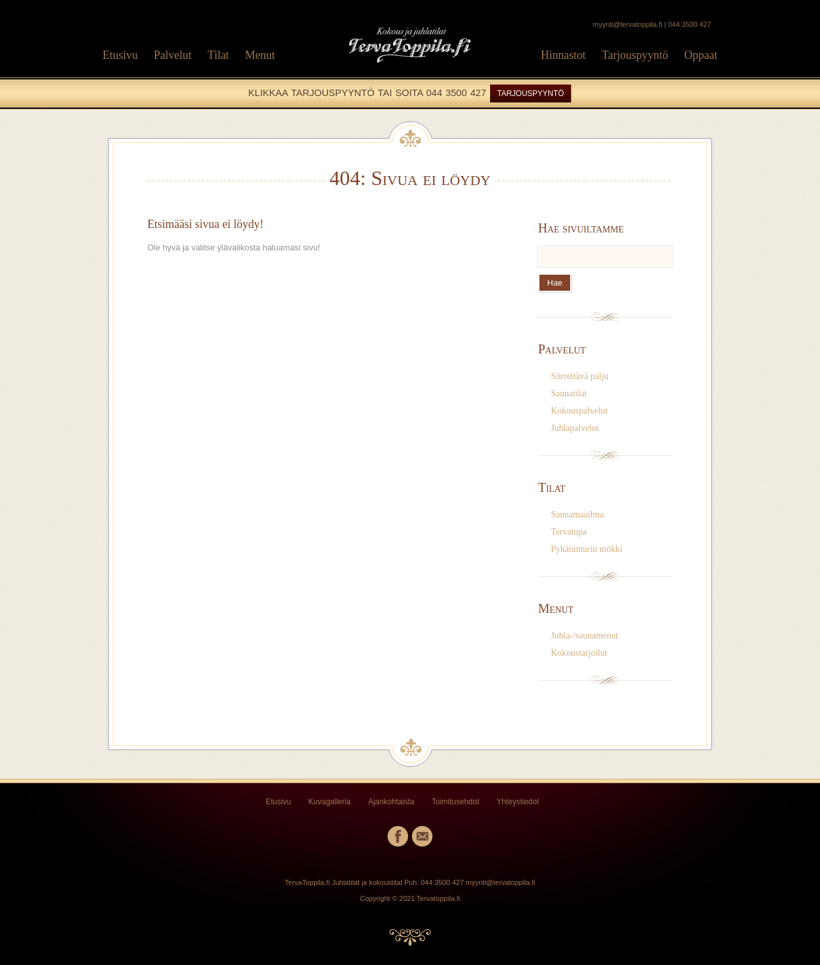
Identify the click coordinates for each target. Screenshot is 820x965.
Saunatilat (569, 393)
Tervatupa (569, 532)
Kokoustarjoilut (579, 653)
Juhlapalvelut (575, 428)
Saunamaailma (577, 514)
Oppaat (701, 55)
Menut (260, 55)
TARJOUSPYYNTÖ (530, 93)
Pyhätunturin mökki (587, 549)
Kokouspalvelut (579, 411)
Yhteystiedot (517, 801)
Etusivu (120, 55)
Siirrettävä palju (580, 376)
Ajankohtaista (391, 801)
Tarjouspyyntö (635, 55)
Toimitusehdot (455, 801)
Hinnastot (563, 55)
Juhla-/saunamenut (584, 635)
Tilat (218, 55)
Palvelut (173, 55)
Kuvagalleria (329, 801)
